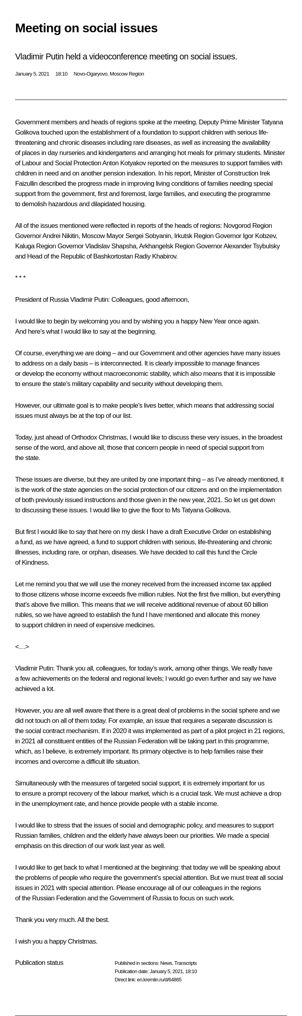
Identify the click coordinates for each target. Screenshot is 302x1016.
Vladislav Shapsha (110, 246)
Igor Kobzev (259, 236)
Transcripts (185, 963)
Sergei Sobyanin (148, 236)
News (166, 963)
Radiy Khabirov (155, 256)
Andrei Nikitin (60, 236)
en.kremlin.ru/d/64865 (159, 980)
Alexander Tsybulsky (251, 246)
